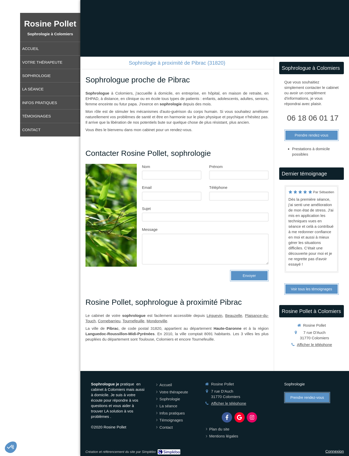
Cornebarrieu (109, 321)
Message (150, 229)
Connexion (334, 451)
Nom (146, 166)
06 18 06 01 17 (312, 118)
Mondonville (157, 321)
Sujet (146, 208)
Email (147, 187)
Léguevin (214, 315)
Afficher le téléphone (314, 344)
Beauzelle (233, 315)
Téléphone (218, 187)
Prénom (216, 166)
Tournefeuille (133, 321)
